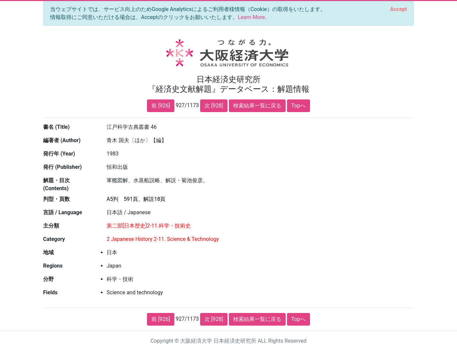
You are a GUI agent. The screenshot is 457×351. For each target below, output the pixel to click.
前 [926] (160, 105)
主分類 (51, 226)
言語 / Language (62, 212)
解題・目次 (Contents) (56, 184)
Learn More (251, 17)
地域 (48, 252)
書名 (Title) (56, 127)
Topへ (298, 105)
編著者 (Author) (62, 140)
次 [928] (213, 105)
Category (54, 239)
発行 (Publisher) (62, 167)
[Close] (399, 9)
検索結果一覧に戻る (257, 105)
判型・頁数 (56, 199)
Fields (50, 292)
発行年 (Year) (59, 153)
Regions (52, 266)
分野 (48, 279)
